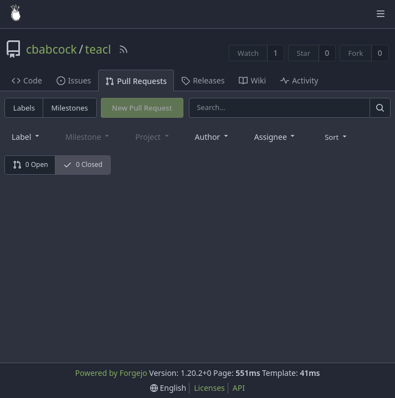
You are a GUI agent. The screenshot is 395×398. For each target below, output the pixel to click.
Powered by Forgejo (111, 373)
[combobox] (26, 136)
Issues (74, 80)
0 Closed (82, 164)
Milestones (70, 108)
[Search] (380, 107)
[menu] (336, 136)
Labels (24, 108)
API (239, 388)
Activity (299, 80)
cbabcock (51, 49)
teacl (98, 49)
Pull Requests (136, 81)
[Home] (15, 13)
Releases (202, 80)
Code (27, 80)
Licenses (209, 388)
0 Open (30, 164)
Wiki (252, 80)
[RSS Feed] (124, 49)
